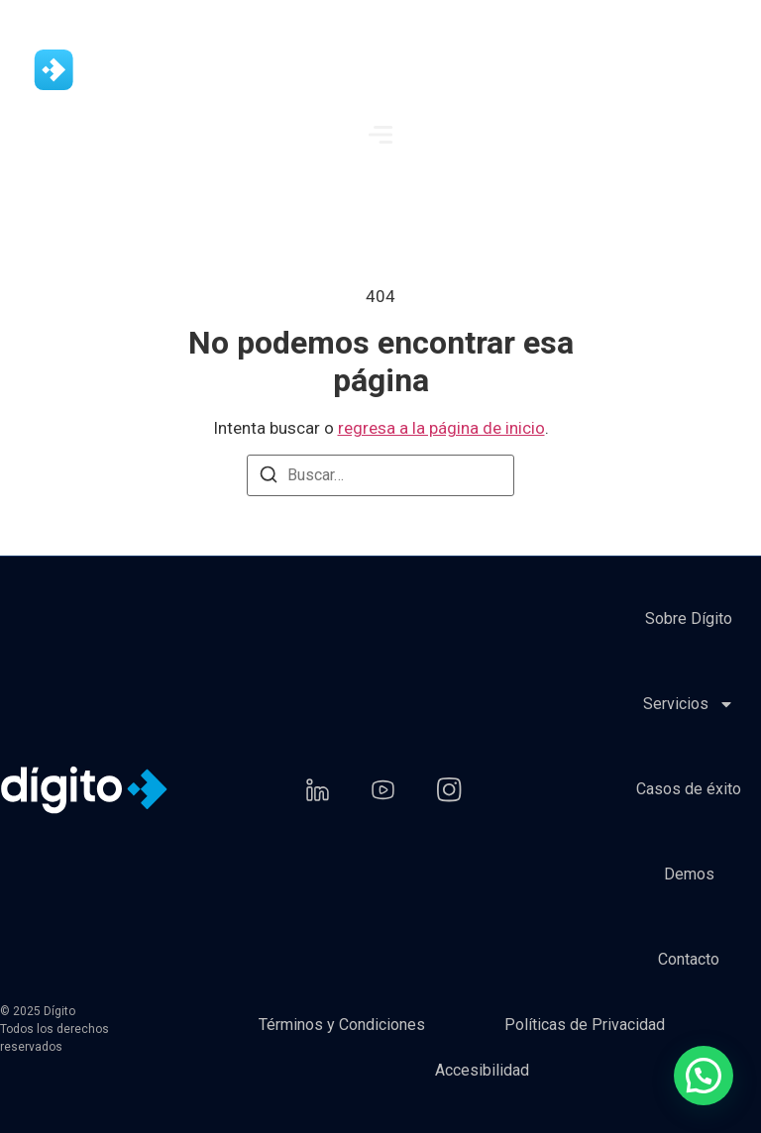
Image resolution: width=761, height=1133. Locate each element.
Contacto (688, 959)
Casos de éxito (688, 788)
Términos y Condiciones (342, 1024)
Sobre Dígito (688, 618)
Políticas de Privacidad (584, 1024)
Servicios (688, 704)
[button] (703, 1075)
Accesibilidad (482, 1070)
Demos (689, 874)
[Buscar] (268, 478)
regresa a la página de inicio (441, 428)
